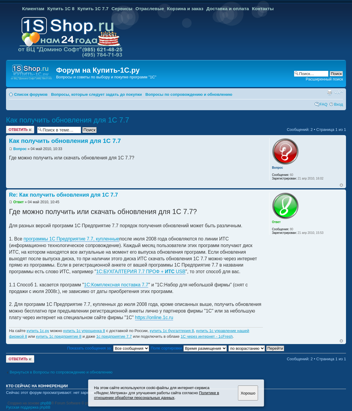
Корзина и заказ (185, 8)
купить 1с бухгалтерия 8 (172, 330)
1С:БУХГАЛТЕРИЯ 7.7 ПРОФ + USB (140, 271)
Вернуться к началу (341, 185)
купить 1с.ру (38, 330)
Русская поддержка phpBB (28, 407)
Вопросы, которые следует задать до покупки (96, 94)
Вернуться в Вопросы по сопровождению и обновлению (61, 372)
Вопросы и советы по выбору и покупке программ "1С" (106, 77)
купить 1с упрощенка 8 (84, 330)
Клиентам (33, 8)
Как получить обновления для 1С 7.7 (67, 120)
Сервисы (121, 8)
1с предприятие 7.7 (114, 336)
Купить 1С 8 (61, 8)
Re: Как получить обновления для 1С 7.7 (63, 195)
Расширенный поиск (324, 79)
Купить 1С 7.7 (92, 8)
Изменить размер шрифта (338, 92)
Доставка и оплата (227, 8)
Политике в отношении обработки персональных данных (156, 395)
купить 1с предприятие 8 (58, 336)
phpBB (46, 403)
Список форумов (30, 94)
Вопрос (19, 149)
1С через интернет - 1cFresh (207, 336)
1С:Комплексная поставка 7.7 (116, 284)
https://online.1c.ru (154, 317)
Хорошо (248, 393)
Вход (338, 104)
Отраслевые (149, 8)
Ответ (18, 202)
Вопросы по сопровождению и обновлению (188, 94)
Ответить (20, 129)
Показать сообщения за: (108, 348)
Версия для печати (329, 92)
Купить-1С (110, 70)
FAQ (323, 104)
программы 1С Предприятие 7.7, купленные (71, 238)
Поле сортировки (189, 348)
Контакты (263, 8)
